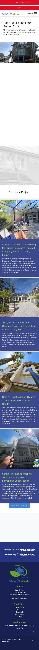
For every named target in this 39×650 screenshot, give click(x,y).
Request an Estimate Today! (19, 2)
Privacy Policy (19, 612)
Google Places (19, 607)
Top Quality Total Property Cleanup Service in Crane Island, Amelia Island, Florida (19, 326)
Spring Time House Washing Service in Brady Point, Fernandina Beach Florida (17, 477)
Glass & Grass (12, 639)
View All (31, 632)
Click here (20, 32)
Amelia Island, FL (27, 626)
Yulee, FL (19, 628)
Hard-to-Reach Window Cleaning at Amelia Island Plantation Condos (19, 400)
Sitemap (19, 617)
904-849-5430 (22, 598)
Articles (19, 610)
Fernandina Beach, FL (12, 626)
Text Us (19, 8)
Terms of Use (19, 614)
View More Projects (19, 505)
